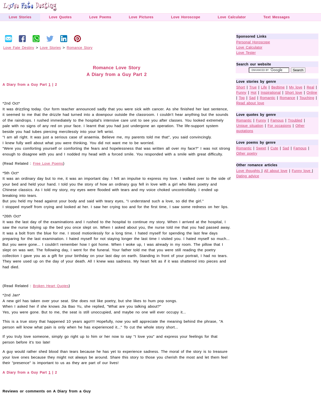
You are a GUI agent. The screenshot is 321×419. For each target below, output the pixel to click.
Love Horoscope (185, 17)
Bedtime (278, 87)
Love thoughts (249, 171)
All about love (275, 171)
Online (311, 93)
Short (240, 87)
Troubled (295, 120)
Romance (287, 98)
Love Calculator (232, 17)
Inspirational (271, 93)
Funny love (302, 171)
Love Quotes (60, 17)
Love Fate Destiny (18, 48)
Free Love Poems (48, 163)
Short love (293, 93)
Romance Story (80, 48)
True (253, 87)
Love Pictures (141, 17)
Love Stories (20, 17)
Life (264, 87)
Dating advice (247, 176)
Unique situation (249, 126)
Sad (252, 98)
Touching (306, 98)
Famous (277, 120)
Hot (254, 93)
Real (310, 87)
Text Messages (276, 17)
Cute (274, 148)
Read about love (250, 103)
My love (295, 87)
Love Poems (100, 17)
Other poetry (246, 153)
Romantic (267, 98)
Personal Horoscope (253, 42)
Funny (241, 93)
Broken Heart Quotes (51, 286)
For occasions (279, 126)
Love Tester (246, 53)
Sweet (261, 148)
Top (242, 98)
